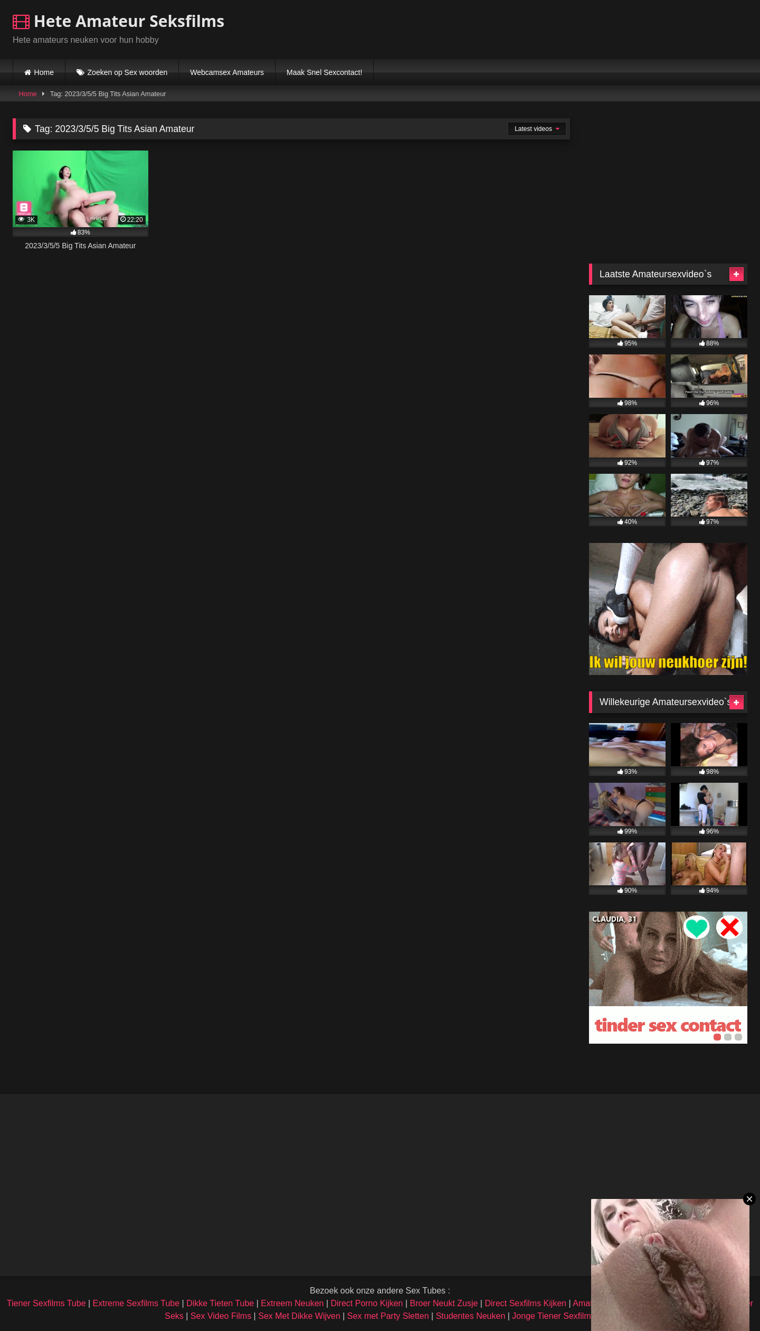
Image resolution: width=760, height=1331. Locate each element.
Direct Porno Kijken (366, 1303)
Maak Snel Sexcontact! (324, 72)
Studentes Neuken (471, 1315)
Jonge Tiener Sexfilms (553, 1315)
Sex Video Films (221, 1315)
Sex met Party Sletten (388, 1315)
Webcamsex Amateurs (227, 72)
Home (44, 72)
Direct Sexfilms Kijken (525, 1303)
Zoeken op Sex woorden (128, 72)
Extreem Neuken (292, 1303)
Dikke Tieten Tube (220, 1303)
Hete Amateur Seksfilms (118, 21)
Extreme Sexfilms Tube (136, 1303)
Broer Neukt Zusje (444, 1303)
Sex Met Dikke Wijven (299, 1315)
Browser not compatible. (623, 28)
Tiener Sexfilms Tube (46, 1303)
